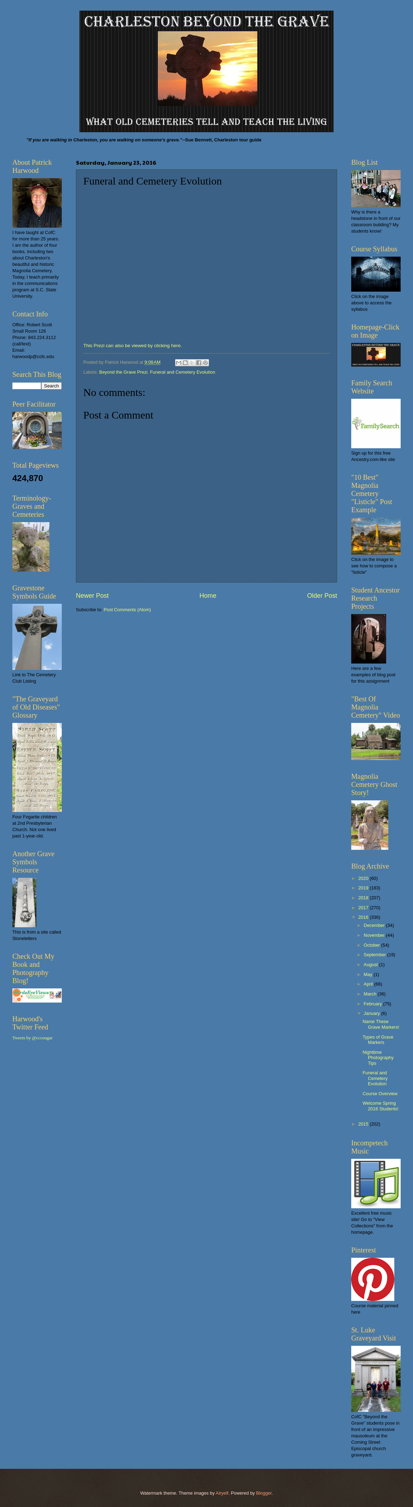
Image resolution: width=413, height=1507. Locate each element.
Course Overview (380, 1093)
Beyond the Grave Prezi (123, 372)
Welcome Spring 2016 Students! (381, 1105)
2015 (364, 1124)
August (371, 964)
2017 (364, 907)
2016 (364, 917)
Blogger (264, 1493)
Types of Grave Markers (378, 1039)
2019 (364, 887)
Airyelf (222, 1493)
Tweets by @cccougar (32, 1037)
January (372, 1013)
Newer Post (92, 595)
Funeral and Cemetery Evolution (182, 372)
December (375, 925)
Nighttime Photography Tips (378, 1058)
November (375, 935)
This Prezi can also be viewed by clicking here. (134, 345)
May (368, 974)
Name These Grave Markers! (381, 1024)
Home (207, 595)
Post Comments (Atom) (127, 609)
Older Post (322, 595)
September (375, 954)
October (372, 945)
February (373, 1003)
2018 (364, 897)
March (370, 994)
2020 (364, 878)
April (369, 984)
